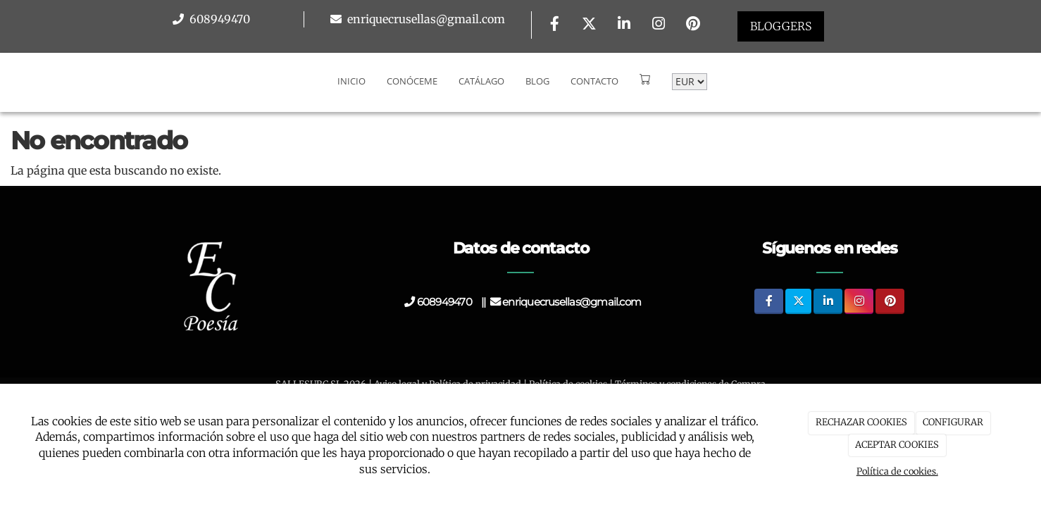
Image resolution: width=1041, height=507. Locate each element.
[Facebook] (554, 25)
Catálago (481, 81)
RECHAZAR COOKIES (861, 422)
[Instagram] (658, 25)
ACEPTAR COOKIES (897, 445)
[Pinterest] (693, 25)
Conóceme (412, 81)
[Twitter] (589, 25)
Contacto (594, 81)
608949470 (218, 19)
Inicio (351, 81)
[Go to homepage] (7, 81)
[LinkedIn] (624, 25)
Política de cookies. (897, 471)
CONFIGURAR (953, 422)
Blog (537, 81)
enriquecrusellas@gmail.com (424, 19)
